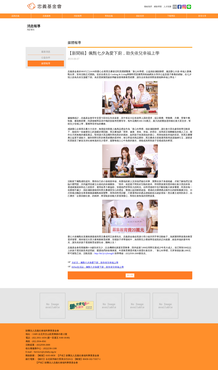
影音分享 (202, 16)
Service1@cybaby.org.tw (45, 352)
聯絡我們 (148, 7)
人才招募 (167, 7)
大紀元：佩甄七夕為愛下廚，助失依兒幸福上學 (95, 262)
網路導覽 (158, 7)
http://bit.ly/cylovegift (104, 253)
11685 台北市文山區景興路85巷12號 (49, 334)
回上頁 (130, 275)
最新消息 (45, 52)
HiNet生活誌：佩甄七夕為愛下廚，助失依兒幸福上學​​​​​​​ (98, 267)
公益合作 (45, 57)
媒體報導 (45, 63)
